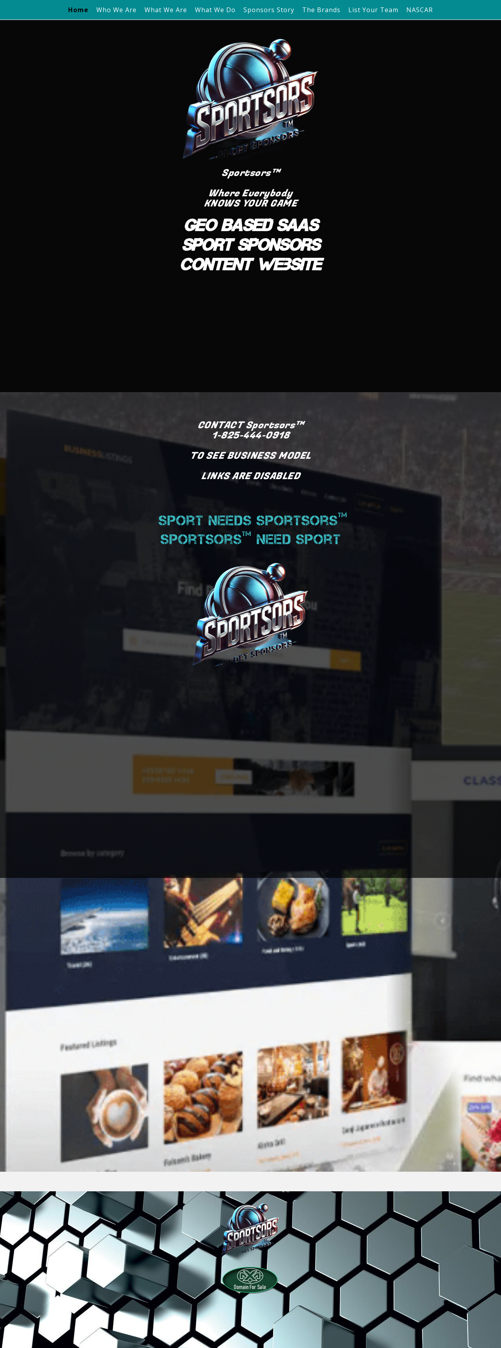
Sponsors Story (268, 9)
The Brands (321, 9)
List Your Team (373, 9)
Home (78, 9)
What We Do (215, 9)
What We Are (165, 9)
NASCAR (419, 9)
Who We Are (116, 9)
